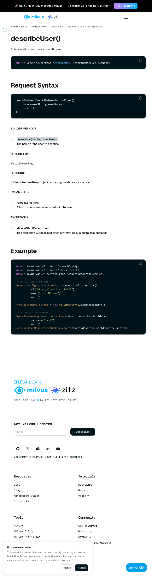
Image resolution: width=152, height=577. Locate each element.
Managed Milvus (26, 496)
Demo (81, 490)
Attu (19, 526)
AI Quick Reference (28, 507)
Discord (85, 531)
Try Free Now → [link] (125, 6)
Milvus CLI (23, 531)
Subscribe (83, 431)
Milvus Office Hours (94, 542)
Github (84, 537)
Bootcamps (85, 484)
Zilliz (71, 400)
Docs (24, 26)
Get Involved (87, 526)
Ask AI (136, 567)
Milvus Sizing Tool (28, 537)
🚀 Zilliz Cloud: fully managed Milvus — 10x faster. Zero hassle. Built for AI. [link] (63, 6)
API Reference (39, 26)
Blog (17, 490)
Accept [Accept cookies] (82, 567)
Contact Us (21, 501)
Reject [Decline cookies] (67, 567)
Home (14, 26)
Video (84, 496)
